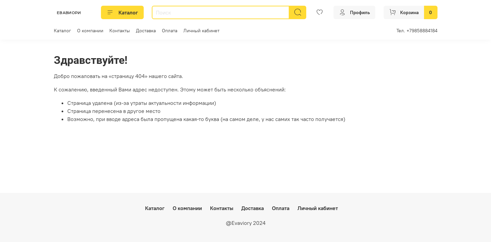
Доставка (146, 31)
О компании (90, 31)
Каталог (122, 12)
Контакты (119, 31)
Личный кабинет (201, 31)
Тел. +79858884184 (416, 31)
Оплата (169, 31)
